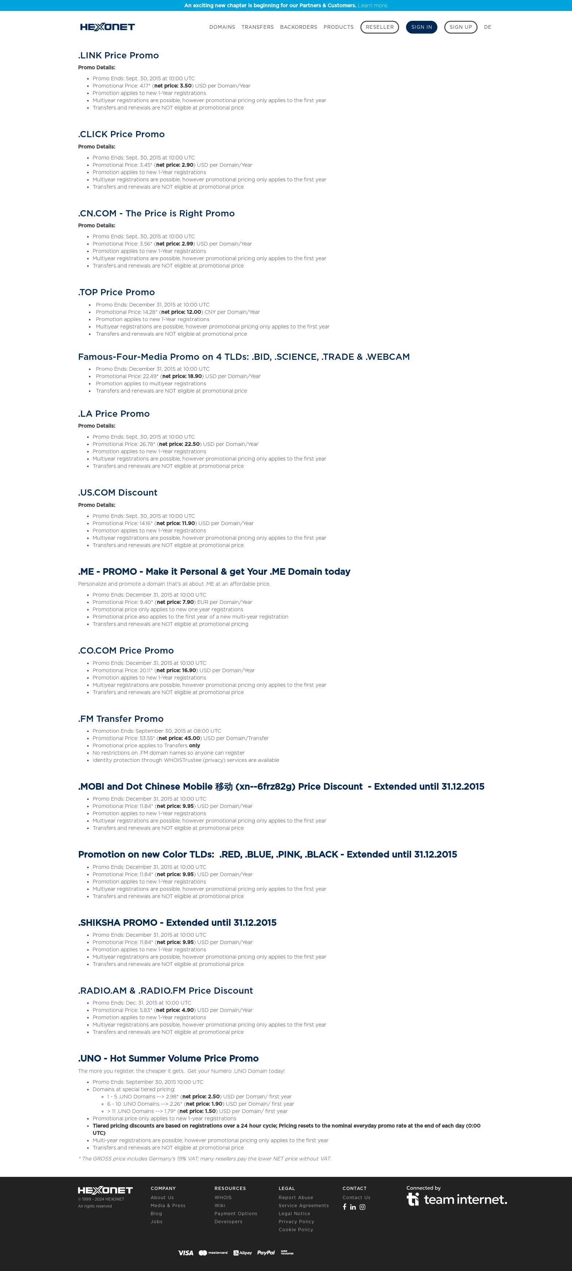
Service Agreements (304, 1205)
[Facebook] (345, 1207)
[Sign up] (461, 27)
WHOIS (223, 1197)
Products (339, 27)
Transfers (257, 27)
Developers (228, 1221)
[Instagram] (363, 1207)
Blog (156, 1213)
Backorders (298, 27)
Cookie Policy (296, 1229)
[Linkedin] (353, 1207)
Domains (222, 27)
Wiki (219, 1205)
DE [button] (488, 27)
